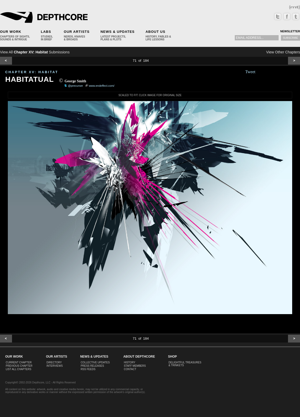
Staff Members (135, 365)
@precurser (75, 85)
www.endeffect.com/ (101, 85)
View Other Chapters (283, 52)
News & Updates (117, 32)
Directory (54, 362)
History (129, 362)
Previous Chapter (19, 365)
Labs (46, 32)
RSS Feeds (88, 369)
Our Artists (77, 32)
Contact (130, 369)
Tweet (250, 72)
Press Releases (92, 365)
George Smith (75, 81)
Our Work (10, 32)
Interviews (54, 365)
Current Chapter (19, 362)
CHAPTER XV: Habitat (31, 72)
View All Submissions (35, 52)
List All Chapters (18, 369)
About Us (155, 32)
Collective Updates (95, 362)
